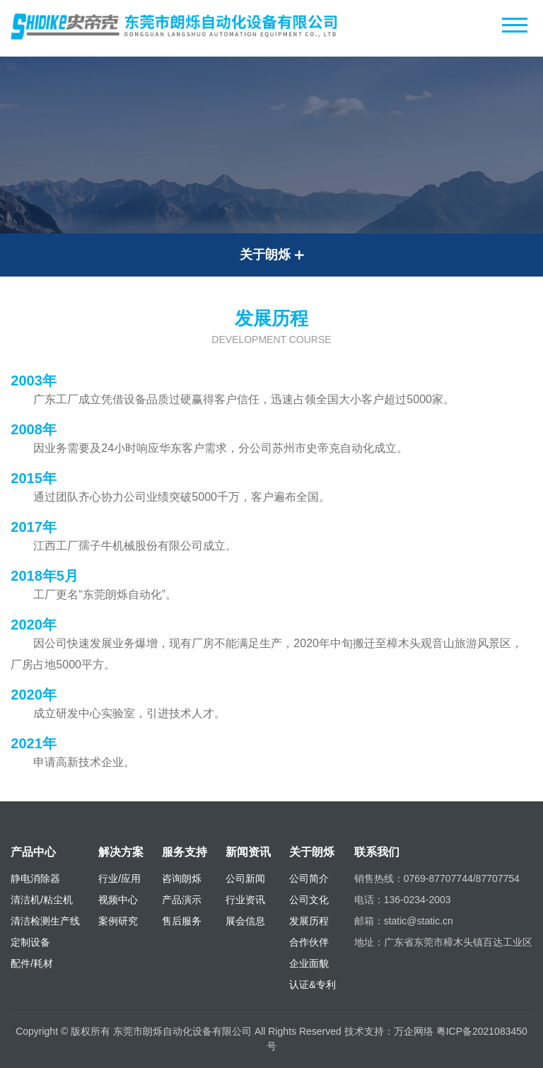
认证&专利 (312, 984)
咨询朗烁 (182, 878)
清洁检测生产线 (45, 921)
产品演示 (182, 899)
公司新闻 (245, 878)
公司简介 (309, 878)
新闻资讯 (248, 852)
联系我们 (376, 852)
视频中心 (118, 899)
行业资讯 (245, 899)
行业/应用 (119, 878)
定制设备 (30, 942)
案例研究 (118, 921)
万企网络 (413, 1031)
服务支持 (184, 852)
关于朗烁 (311, 852)
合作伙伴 (309, 942)
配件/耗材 (32, 963)
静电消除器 (35, 878)
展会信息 (245, 921)
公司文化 (309, 899)
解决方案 (121, 852)
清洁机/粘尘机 (42, 899)
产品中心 (33, 852)
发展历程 (309, 921)
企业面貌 (309, 963)
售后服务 (182, 921)
